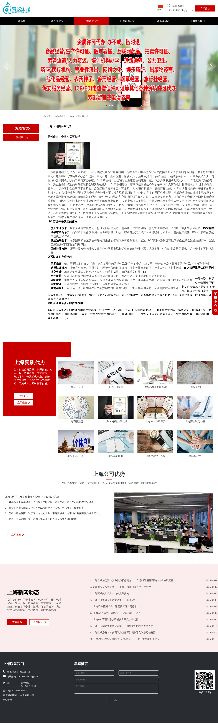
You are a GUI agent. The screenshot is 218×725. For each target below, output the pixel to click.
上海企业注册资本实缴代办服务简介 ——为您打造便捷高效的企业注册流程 (131, 580)
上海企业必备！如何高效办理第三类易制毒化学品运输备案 (123, 632)
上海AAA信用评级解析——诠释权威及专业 (115, 613)
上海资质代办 (91, 21)
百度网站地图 (10, 695)
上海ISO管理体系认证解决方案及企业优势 (114, 619)
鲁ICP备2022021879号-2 (15, 690)
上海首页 (20, 21)
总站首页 (7, 700)
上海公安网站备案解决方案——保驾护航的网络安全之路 (121, 626)
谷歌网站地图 (27, 695)
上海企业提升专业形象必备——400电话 (112, 600)
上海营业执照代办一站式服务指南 (109, 593)
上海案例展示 (126, 21)
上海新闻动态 (162, 21)
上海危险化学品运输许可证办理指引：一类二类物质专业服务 (124, 639)
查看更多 (23, 395)
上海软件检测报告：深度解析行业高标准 (113, 606)
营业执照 (113, 271)
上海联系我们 (197, 21)
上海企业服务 (56, 21)
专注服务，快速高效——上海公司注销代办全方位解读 (120, 587)
